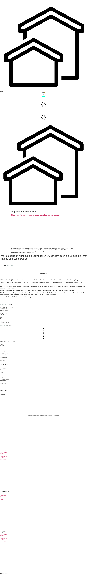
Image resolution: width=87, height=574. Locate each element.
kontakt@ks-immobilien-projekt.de (10, 317)
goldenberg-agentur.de (9, 345)
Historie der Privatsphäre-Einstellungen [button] (43, 400)
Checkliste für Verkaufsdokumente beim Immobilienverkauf (35, 215)
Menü (43, 209)
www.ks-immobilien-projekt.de (9, 318)
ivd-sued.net (43, 416)
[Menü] (43, 208)
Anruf (43, 107)
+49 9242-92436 (6, 321)
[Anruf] (43, 107)
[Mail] (43, 100)
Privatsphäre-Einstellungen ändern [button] (43, 399)
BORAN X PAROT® (8, 344)
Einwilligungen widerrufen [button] (43, 402)
